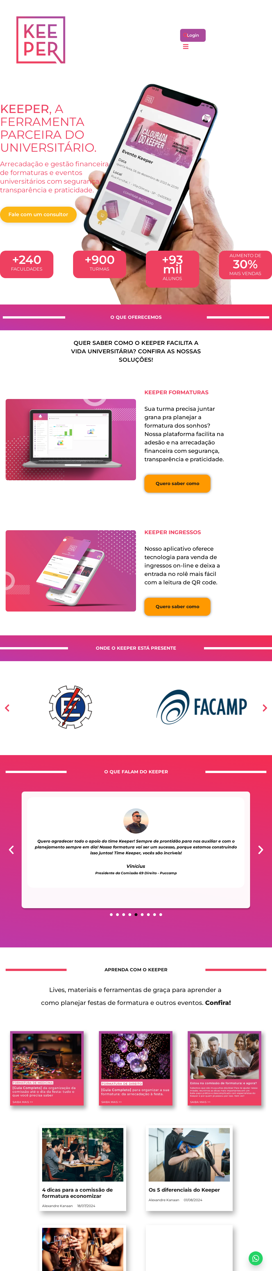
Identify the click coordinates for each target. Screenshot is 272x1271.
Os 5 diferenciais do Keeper (184, 1190)
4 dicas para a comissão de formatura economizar (77, 1193)
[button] (186, 35)
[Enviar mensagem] (256, 1258)
